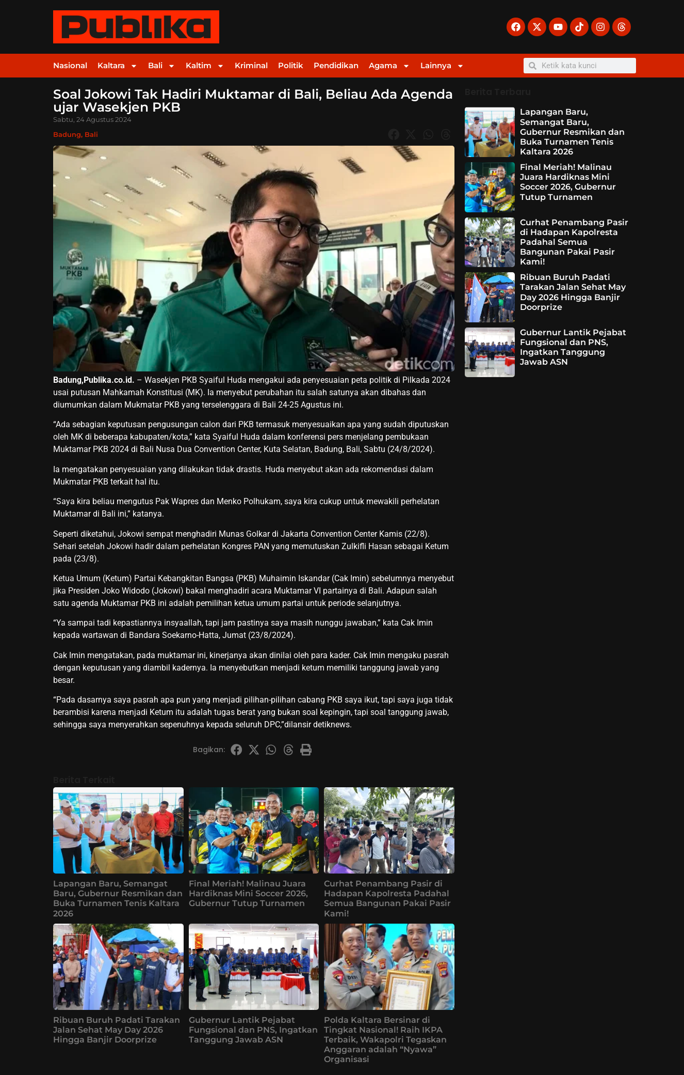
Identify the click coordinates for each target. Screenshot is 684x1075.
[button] (393, 134)
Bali (161, 66)
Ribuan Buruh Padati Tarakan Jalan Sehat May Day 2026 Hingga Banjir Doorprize (116, 1030)
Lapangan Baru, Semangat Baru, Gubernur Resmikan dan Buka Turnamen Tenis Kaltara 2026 (118, 898)
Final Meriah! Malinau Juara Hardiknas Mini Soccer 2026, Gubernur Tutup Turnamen (248, 893)
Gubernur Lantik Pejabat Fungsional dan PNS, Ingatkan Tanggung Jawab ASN (253, 1030)
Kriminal (251, 65)
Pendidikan (336, 65)
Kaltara (117, 66)
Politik (290, 65)
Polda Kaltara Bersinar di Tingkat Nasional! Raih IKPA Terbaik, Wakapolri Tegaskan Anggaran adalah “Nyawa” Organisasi (385, 1040)
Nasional (70, 65)
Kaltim (205, 66)
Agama (389, 66)
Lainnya (442, 66)
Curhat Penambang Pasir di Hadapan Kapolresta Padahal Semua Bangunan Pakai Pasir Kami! (387, 898)
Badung (67, 134)
